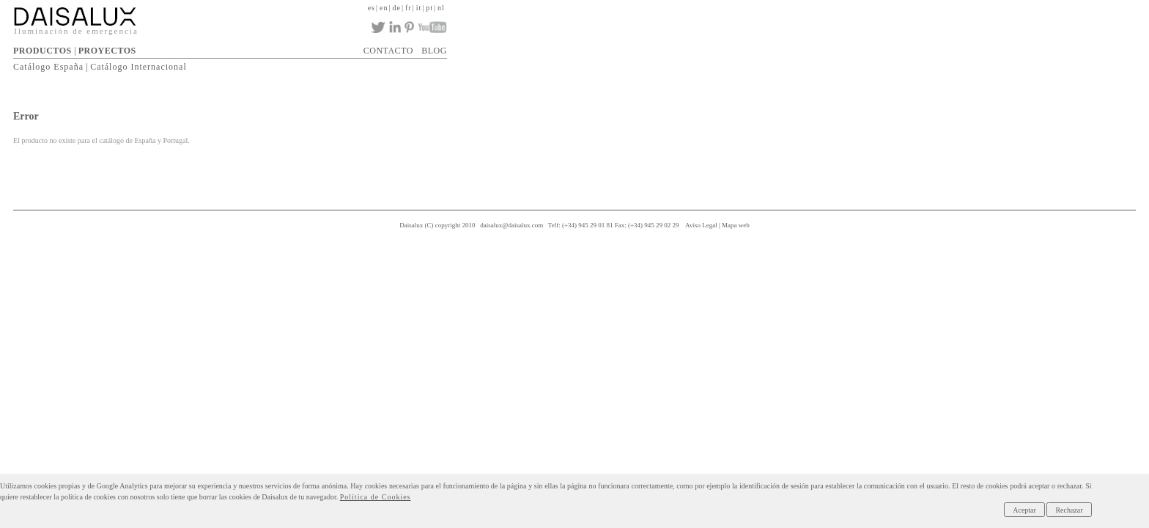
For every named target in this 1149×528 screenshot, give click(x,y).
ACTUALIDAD (738, 46)
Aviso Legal (768, 220)
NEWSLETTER (866, 46)
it (895, 6)
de (869, 6)
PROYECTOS (439, 46)
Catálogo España (381, 64)
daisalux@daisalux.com (578, 220)
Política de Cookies (899, 486)
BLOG (918, 46)
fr (883, 6)
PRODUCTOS (375, 46)
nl (922, 6)
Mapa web (802, 220)
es (839, 6)
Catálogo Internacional (471, 64)
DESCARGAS (672, 46)
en (854, 6)
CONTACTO (802, 46)
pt (908, 6)
